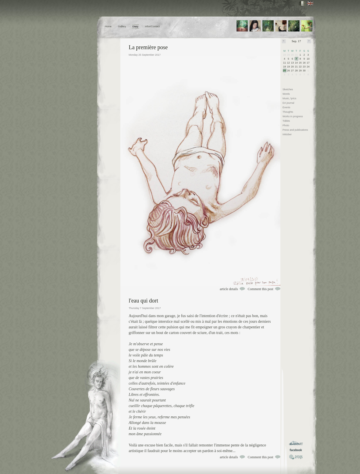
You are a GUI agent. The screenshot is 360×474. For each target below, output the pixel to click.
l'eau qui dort (143, 300)
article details (229, 289)
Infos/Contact (152, 26)
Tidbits (286, 120)
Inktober (287, 134)
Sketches (288, 89)
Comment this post (260, 289)
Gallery (122, 26)
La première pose (148, 47)
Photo (286, 125)
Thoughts (288, 111)
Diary (135, 26)
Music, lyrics (289, 98)
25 (284, 70)
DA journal (288, 102)
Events (287, 107)
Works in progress (293, 116)
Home (108, 26)
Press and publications (295, 129)
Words (286, 93)
